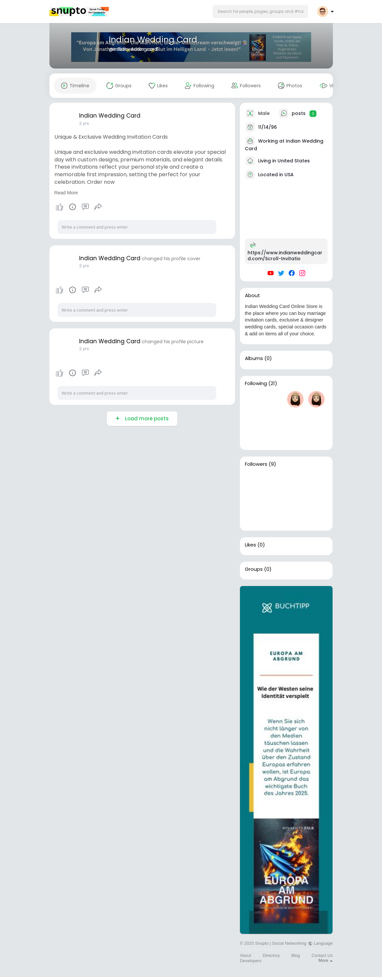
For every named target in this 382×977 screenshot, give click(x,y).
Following (256, 383)
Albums (254, 358)
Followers (256, 464)
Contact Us (322, 955)
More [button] (325, 960)
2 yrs (84, 123)
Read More (66, 192)
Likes (250, 544)
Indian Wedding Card (153, 39)
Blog (295, 955)
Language (320, 943)
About (245, 955)
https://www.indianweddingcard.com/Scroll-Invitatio (285, 255)
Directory (271, 955)
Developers (251, 961)
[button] (260, 11)
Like (59, 206)
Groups (254, 569)
